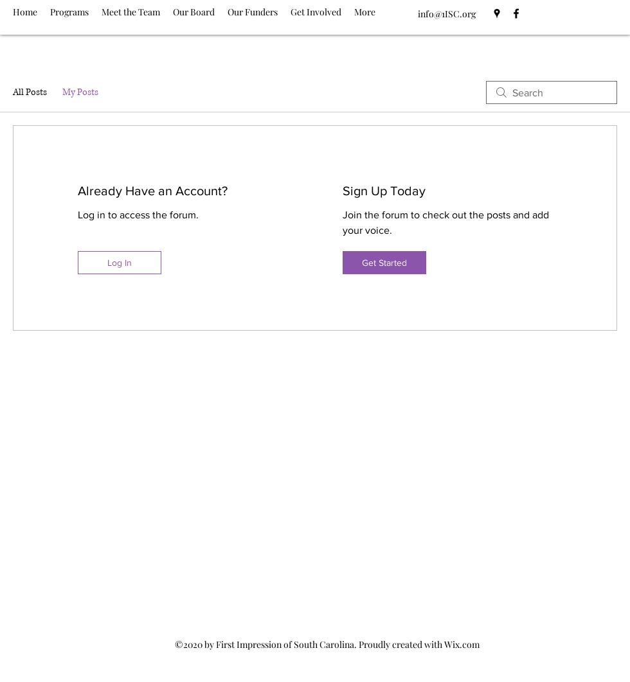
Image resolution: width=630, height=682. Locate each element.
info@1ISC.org (447, 14)
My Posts (80, 92)
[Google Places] (497, 13)
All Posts (30, 92)
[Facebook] (516, 13)
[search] (551, 92)
